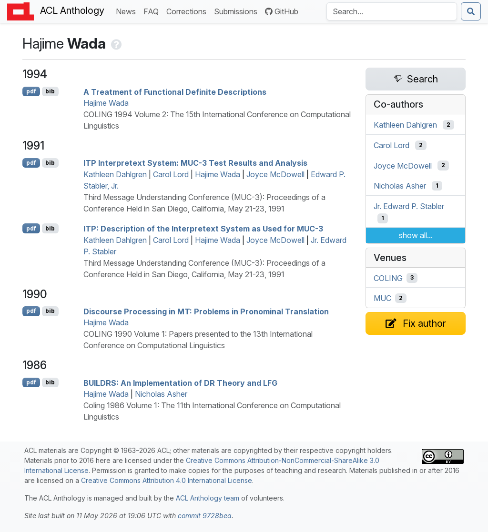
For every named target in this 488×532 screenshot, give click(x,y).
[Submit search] (471, 11)
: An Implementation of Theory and (180, 382)
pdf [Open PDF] (31, 91)
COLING (388, 277)
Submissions (237, 10)
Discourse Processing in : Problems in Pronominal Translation (206, 311)
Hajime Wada (106, 103)
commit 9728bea (205, 516)
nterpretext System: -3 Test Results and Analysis (195, 163)
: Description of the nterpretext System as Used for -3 (203, 228)
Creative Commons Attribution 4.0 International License (166, 480)
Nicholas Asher (161, 394)
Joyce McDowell (275, 174)
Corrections (188, 10)
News (128, 10)
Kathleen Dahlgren (115, 174)
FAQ (153, 10)
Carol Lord (171, 174)
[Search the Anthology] (391, 11)
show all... (416, 235)
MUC (382, 298)
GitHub (281, 11)
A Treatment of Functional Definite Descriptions (174, 91)
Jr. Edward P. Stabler (409, 206)
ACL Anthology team (207, 498)
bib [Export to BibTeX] (50, 91)
